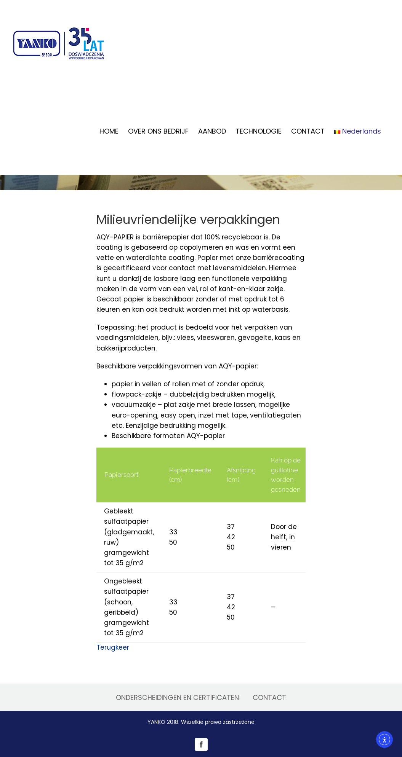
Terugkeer (112, 647)
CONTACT (269, 697)
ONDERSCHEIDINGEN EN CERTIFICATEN (177, 697)
